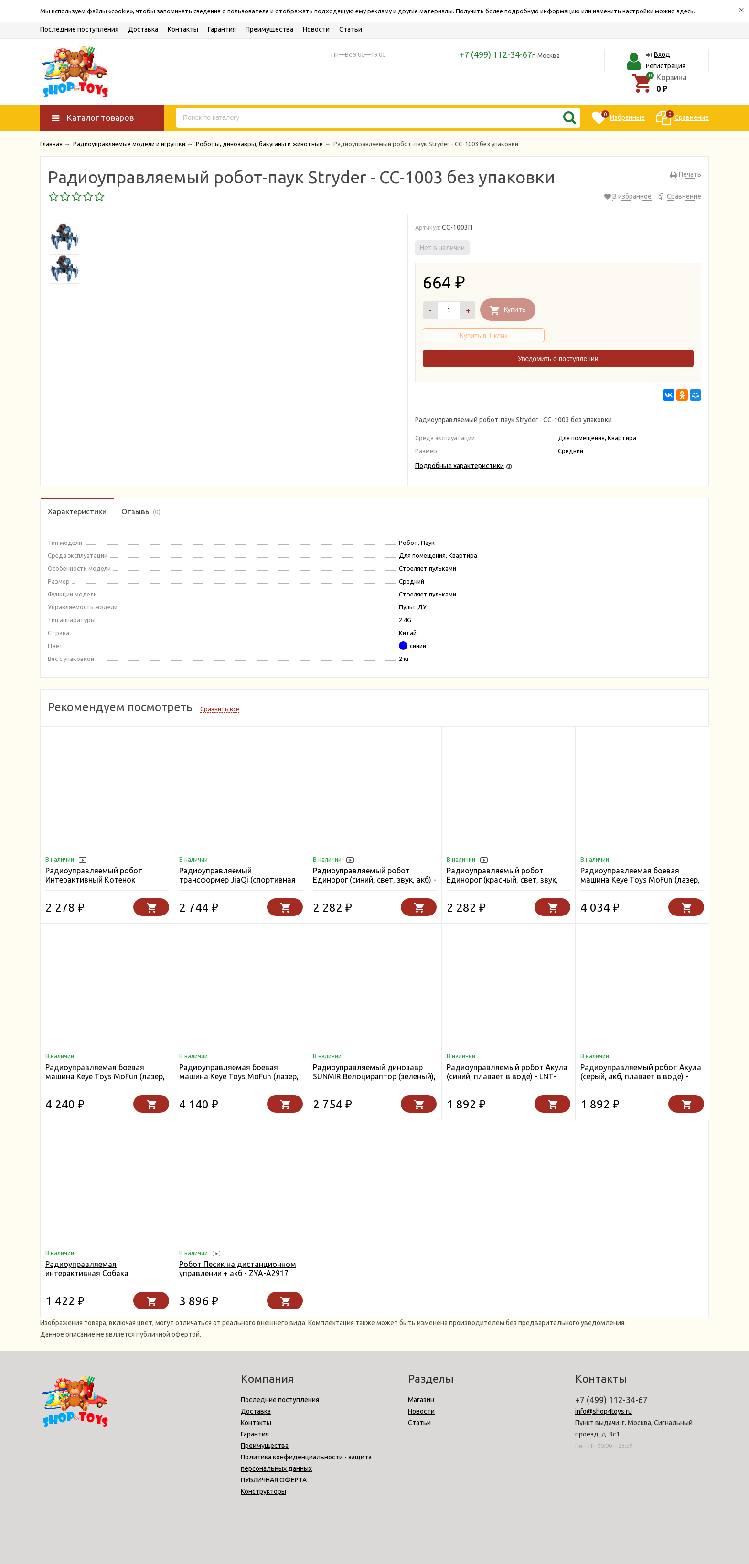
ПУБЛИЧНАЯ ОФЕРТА (274, 1480)
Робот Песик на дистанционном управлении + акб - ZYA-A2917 (237, 1268)
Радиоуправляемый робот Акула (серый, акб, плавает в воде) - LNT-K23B (640, 1076)
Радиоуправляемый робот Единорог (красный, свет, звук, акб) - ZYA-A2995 (502, 879)
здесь (685, 11)
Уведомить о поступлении (558, 358)
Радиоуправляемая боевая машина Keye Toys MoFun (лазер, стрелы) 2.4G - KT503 (105, 1076)
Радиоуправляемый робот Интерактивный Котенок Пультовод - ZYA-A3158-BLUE (99, 879)
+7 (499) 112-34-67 (496, 54)
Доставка (143, 29)
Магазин (421, 1400)
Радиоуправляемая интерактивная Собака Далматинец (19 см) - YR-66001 (102, 1273)
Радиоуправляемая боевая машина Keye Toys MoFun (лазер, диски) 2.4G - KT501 (239, 1076)
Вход (662, 54)
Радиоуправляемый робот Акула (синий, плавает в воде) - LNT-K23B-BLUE (507, 1076)
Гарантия (222, 29)
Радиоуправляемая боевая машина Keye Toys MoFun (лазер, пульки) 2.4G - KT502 (640, 879)
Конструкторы (263, 1491)
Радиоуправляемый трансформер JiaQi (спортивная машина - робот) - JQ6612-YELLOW (237, 884)
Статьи (350, 29)
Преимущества (269, 29)
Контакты (183, 29)
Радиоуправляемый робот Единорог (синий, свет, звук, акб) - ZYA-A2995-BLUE (374, 879)
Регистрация (665, 66)
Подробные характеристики (459, 465)
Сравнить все (219, 708)
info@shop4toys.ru (603, 1411)
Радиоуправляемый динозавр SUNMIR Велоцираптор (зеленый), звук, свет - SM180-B (374, 1076)
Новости (316, 29)
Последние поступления (79, 29)
